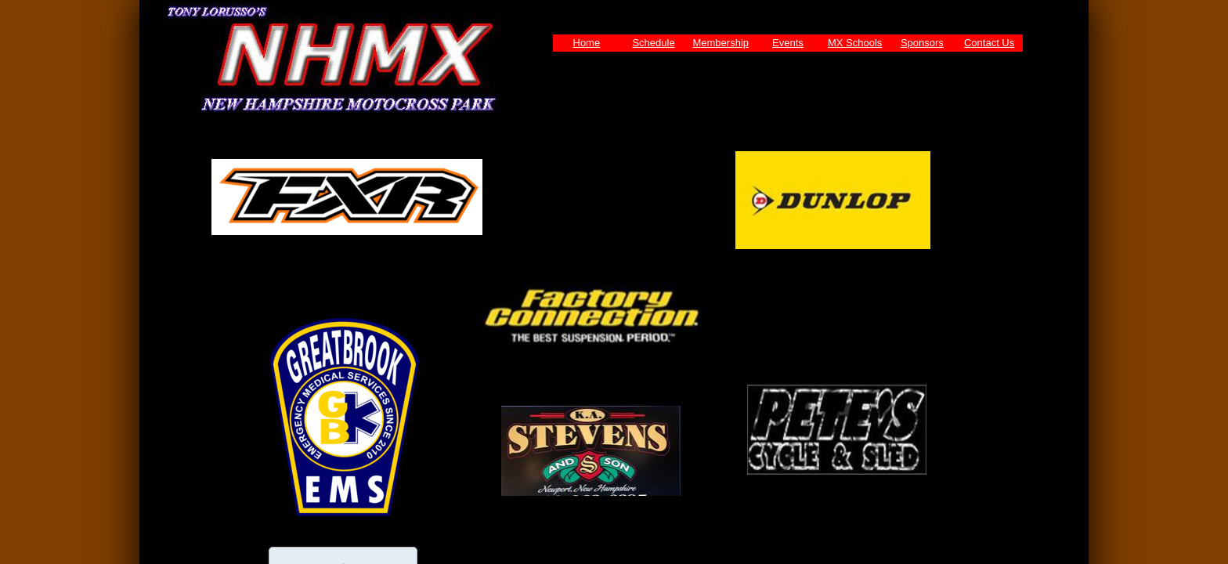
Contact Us (989, 43)
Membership (720, 43)
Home (587, 43)
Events (788, 43)
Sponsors (922, 43)
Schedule (653, 43)
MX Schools (855, 43)
